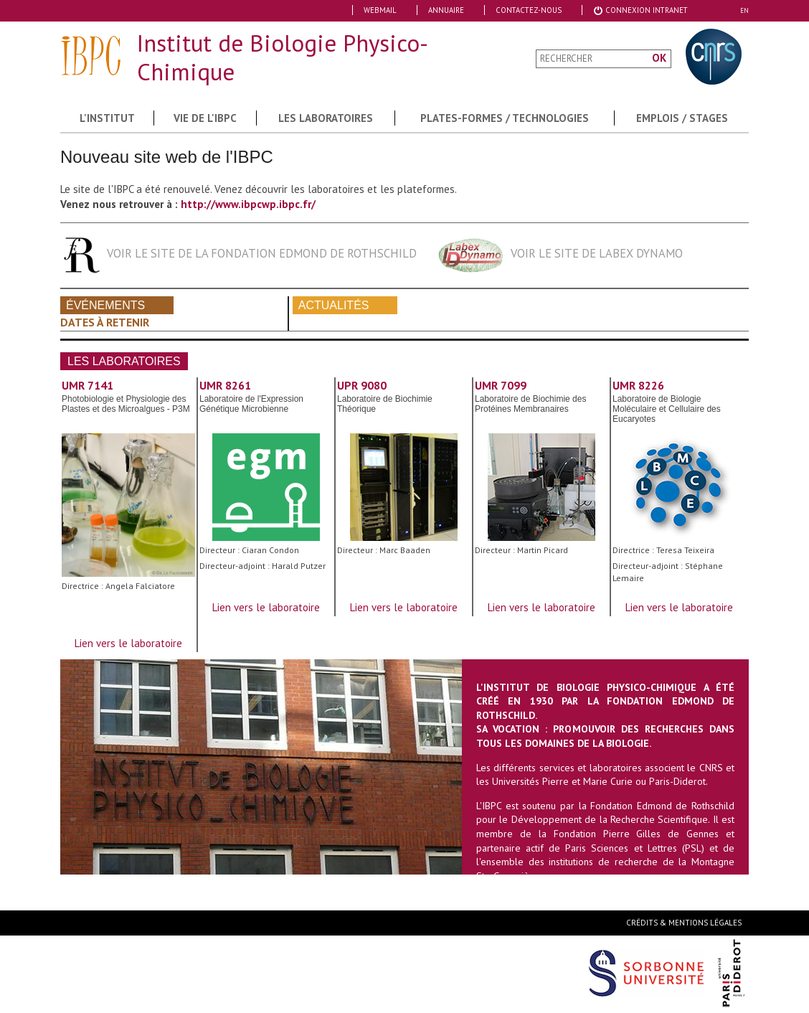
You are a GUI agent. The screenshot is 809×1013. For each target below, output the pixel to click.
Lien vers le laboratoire (128, 643)
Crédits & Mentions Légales (684, 923)
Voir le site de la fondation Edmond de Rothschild (262, 253)
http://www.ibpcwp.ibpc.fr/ (248, 204)
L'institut (107, 118)
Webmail (380, 10)
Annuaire (446, 10)
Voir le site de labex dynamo (597, 253)
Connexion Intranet (640, 10)
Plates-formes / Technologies (504, 118)
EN (744, 10)
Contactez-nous (529, 10)
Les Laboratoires (325, 118)
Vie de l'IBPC (205, 118)
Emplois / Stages (682, 118)
